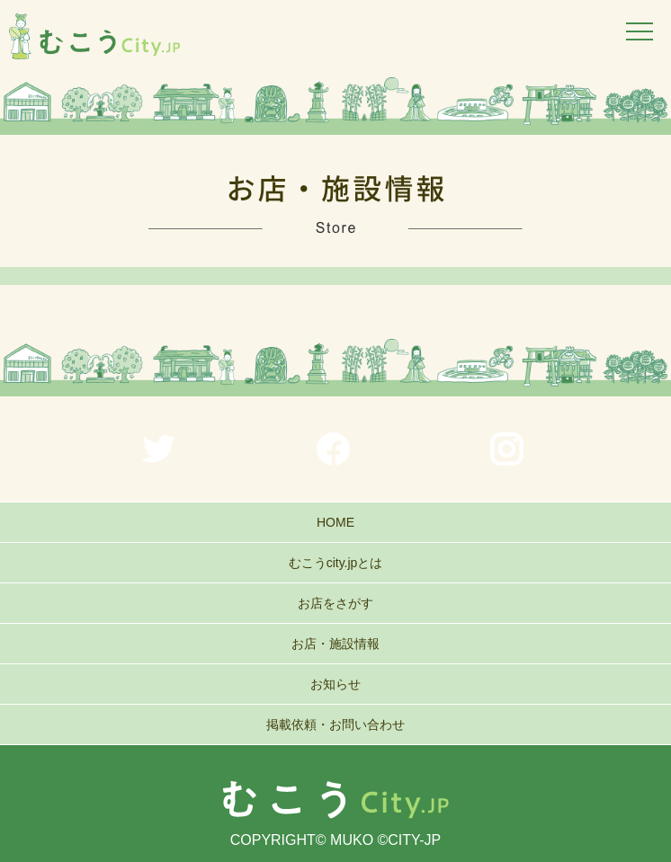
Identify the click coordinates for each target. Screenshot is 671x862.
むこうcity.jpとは (336, 562)
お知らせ (335, 684)
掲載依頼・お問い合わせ (335, 724)
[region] (335, 106)
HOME (335, 522)
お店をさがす (335, 603)
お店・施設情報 (335, 643)
